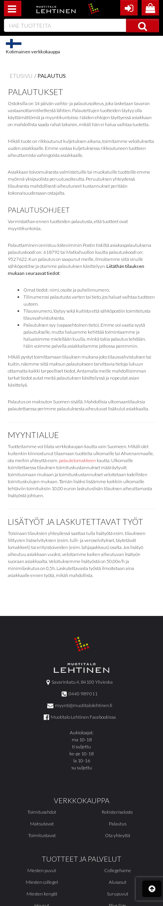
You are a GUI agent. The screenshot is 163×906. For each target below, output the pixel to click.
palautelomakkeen (77, 460)
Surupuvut (117, 894)
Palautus (51, 75)
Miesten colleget (42, 882)
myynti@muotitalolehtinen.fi (79, 705)
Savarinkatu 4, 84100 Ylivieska (79, 682)
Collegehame (117, 870)
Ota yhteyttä (117, 835)
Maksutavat (42, 824)
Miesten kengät (42, 894)
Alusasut (117, 882)
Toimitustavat (42, 835)
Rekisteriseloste (117, 812)
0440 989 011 (79, 694)
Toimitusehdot (41, 812)
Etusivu (21, 75)
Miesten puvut (41, 870)
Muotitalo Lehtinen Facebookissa (80, 717)
